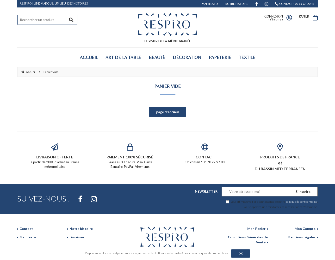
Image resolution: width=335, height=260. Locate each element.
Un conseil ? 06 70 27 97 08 (205, 153)
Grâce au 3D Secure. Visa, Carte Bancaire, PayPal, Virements (130, 156)
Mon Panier (256, 229)
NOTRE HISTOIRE (236, 4)
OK (240, 253)
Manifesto (27, 237)
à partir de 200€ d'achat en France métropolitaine (55, 156)
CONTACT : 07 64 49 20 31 (295, 4)
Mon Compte (305, 229)
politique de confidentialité (301, 201)
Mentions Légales (301, 237)
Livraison (76, 237)
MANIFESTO (210, 4)
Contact (26, 229)
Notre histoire (81, 229)
